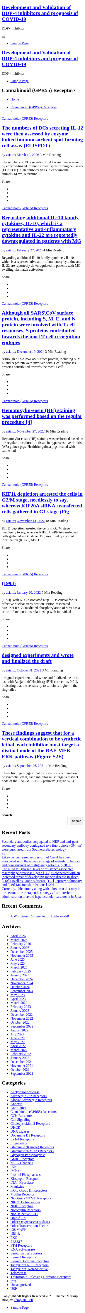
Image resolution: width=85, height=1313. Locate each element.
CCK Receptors (21, 1116)
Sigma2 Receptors (23, 1257)
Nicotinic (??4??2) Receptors (30, 1198)
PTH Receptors (21, 1245)
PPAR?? (16, 1241)
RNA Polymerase (22, 1249)
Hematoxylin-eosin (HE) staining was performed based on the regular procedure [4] (42, 416)
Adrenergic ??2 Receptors (28, 1096)
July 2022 (17, 1034)
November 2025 (21, 955)
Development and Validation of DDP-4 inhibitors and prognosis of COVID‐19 (40, 13)
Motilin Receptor (22, 1194)
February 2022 (20, 1054)
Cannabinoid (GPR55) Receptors (25, 118)
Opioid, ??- (18, 1218)
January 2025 (19, 975)
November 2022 (21, 1018)
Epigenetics (18, 1143)
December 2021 (21, 1062)
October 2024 (20, 987)
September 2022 (21, 1026)
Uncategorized (20, 1285)
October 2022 (20, 1022)
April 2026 (18, 936)
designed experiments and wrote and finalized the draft (38, 658)
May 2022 (17, 1042)
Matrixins (17, 1186)
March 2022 (18, 1050)
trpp (13, 1281)
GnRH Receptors (22, 1159)
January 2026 (19, 948)
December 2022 (21, 1014)
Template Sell (23, 1300)
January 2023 (19, 1010)
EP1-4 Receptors (22, 1139)
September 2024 (21, 991)
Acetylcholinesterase (24, 1092)
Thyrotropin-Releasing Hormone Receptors (40, 1277)
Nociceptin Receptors (25, 1210)
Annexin (16, 1104)
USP (13, 1289)
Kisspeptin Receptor (24, 1178)
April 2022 (18, 1046)
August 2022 (19, 1030)
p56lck (15, 1233)
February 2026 (20, 944)
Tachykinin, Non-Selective (29, 1269)
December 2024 (21, 979)
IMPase (15, 1171)
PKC (13, 1237)
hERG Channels (21, 1163)
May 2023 (17, 995)
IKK (13, 1167)
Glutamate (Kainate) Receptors (32, 1147)
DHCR (15, 1127)
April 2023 (18, 999)
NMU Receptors (21, 1206)
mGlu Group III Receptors (28, 1190)
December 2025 (21, 951)
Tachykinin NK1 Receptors (29, 1265)
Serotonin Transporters (26, 1253)
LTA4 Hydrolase (22, 1182)
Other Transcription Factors (29, 1226)
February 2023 (20, 1007)
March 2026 (18, 940)
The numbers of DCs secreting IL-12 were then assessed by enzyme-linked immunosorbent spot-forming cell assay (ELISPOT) (42, 136)
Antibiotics (18, 1108)
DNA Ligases (19, 1131)
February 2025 (20, 971)
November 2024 (21, 983)
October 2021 (20, 1069)
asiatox (11, 155)
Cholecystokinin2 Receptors (30, 1123)
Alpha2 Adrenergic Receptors (31, 1100)
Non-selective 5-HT (24, 1214)
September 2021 (21, 1073)
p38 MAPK (18, 1230)
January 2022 (19, 1058)
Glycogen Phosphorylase (27, 1155)
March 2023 (18, 1003)
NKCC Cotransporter (25, 1202)
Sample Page (19, 43)
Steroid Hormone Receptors (29, 1261)
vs (3, 853)
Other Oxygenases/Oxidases (30, 1222)
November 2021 (21, 1065)
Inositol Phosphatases (25, 1174)
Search (7, 815)
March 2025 (18, 967)
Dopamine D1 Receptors (27, 1135)
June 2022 (17, 1038)
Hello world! (60, 916)
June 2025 (17, 959)
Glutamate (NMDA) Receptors (32, 1151)
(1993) (9, 583)
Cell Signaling (20, 1119)
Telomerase (18, 1273)
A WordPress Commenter (28, 916)
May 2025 (17, 963)
